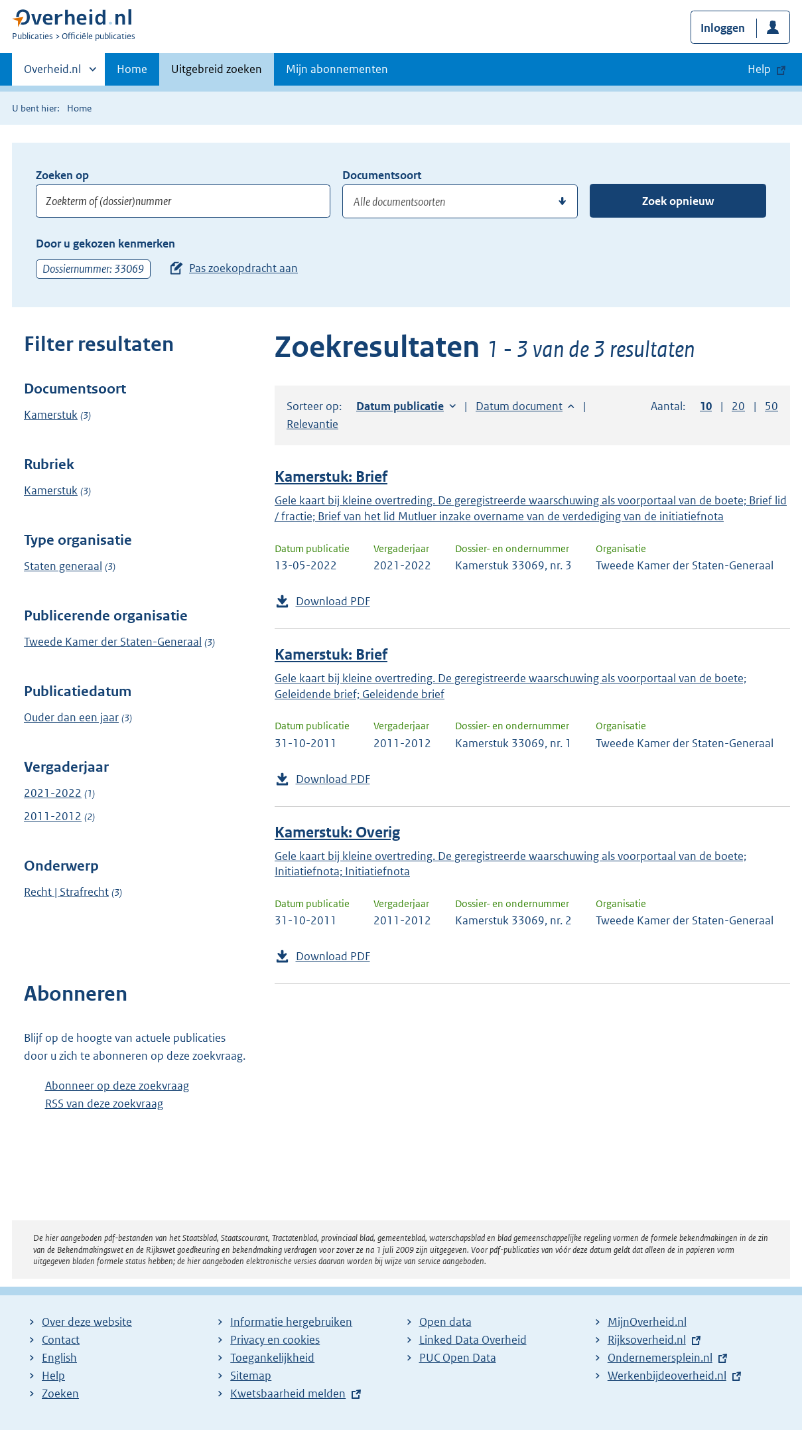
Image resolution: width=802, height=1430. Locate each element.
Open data (445, 1322)
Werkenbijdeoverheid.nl (667, 1375)
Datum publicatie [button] (400, 406)
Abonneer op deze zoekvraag (117, 1085)
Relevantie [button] (312, 424)
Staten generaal (63, 566)
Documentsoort (381, 175)
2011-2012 (53, 816)
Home (132, 69)
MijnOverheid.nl (647, 1322)
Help (53, 1375)
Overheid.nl (52, 73)
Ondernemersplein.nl (660, 1357)
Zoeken (60, 1393)
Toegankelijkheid (272, 1357)
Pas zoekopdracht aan (243, 268)
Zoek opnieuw (678, 201)
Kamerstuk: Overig (337, 832)
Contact (61, 1339)
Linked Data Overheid (473, 1339)
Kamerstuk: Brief (331, 477)
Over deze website (87, 1322)
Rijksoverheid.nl (647, 1339)
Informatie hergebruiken (291, 1322)
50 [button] (771, 406)
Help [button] (759, 69)
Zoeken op (62, 175)
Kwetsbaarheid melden (288, 1393)
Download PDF (333, 601)
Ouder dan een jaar (71, 717)
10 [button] (706, 406)
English (59, 1357)
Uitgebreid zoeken (216, 69)
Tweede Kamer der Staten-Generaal (113, 641)
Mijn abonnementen (337, 69)
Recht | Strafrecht (66, 892)
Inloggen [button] (723, 28)
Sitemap (250, 1375)
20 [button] (738, 406)
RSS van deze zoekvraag (104, 1103)
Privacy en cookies (275, 1339)
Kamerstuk (51, 414)
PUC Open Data (457, 1357)
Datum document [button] (519, 406)
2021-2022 (53, 793)
